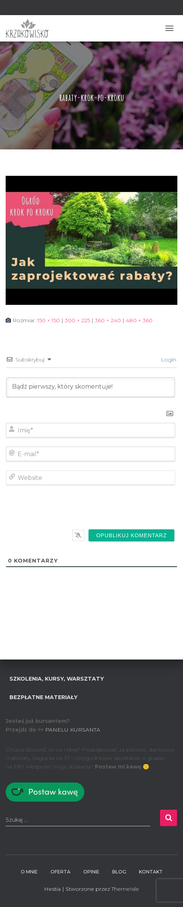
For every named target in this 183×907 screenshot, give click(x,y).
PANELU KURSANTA (72, 729)
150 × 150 (48, 320)
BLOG (119, 872)
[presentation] (123, 508)
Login (167, 359)
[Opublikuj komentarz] (131, 535)
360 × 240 (108, 320)
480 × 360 (139, 320)
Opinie (91, 872)
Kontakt (151, 872)
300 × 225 (77, 320)
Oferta (60, 872)
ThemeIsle (125, 888)
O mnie (29, 872)
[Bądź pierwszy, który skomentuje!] (90, 387)
